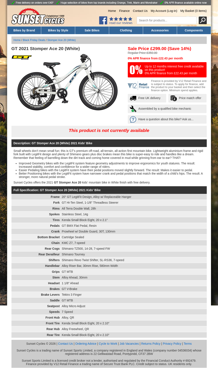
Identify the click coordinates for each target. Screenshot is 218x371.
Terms (188, 343)
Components (194, 30)
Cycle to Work (108, 343)
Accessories (160, 30)
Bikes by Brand (24, 30)
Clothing (126, 30)
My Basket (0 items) (193, 11)
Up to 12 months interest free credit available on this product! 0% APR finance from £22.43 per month (174, 70)
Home (112, 11)
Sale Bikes (92, 30)
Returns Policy (150, 343)
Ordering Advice (85, 343)
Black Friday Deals (34, 40)
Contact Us (140, 11)
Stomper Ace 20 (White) (61, 40)
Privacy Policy (172, 343)
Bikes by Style (58, 30)
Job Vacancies (129, 343)
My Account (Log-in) (164, 11)
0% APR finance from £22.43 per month (155, 58)
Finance (124, 11)
